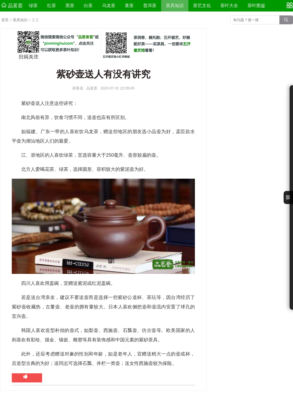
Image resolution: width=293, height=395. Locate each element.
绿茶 (33, 5)
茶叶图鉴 (256, 5)
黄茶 (129, 5)
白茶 (88, 5)
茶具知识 (175, 5)
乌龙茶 (108, 5)
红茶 (51, 5)
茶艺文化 (202, 5)
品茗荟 (12, 5)
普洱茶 (149, 5)
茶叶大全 (229, 5)
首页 (5, 20)
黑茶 (69, 5)
